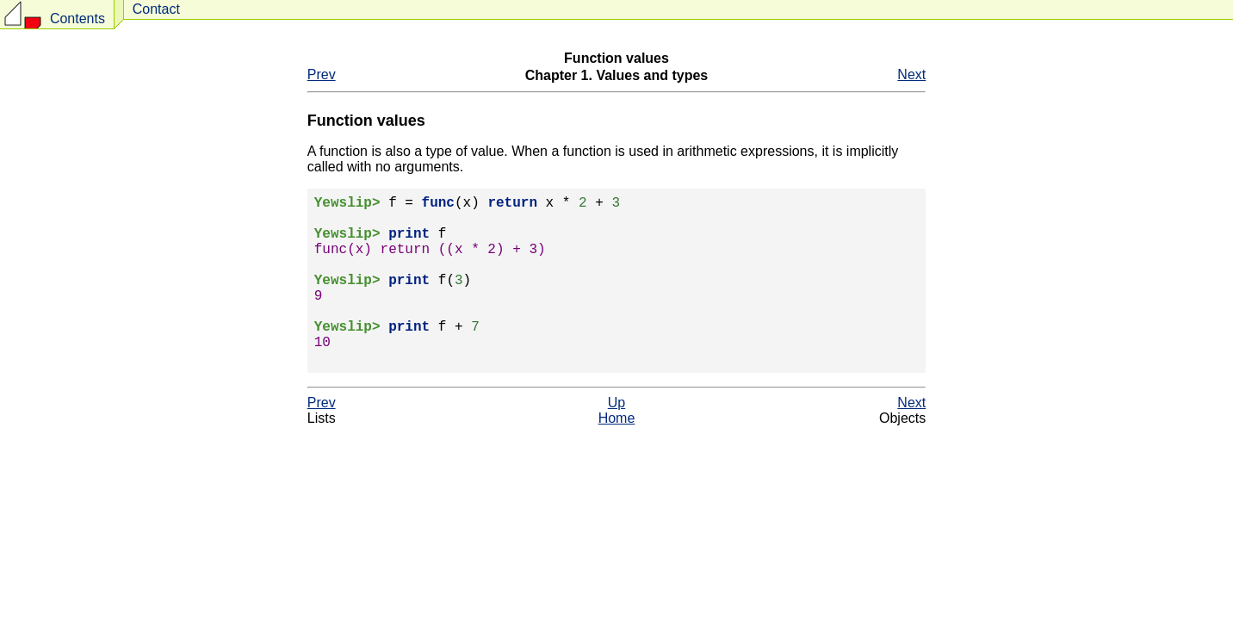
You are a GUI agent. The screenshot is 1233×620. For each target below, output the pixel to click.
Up (616, 440)
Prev (321, 74)
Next (911, 74)
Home (616, 456)
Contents (77, 18)
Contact (156, 9)
